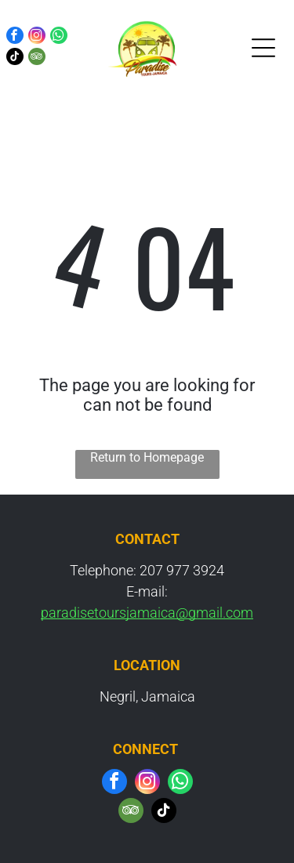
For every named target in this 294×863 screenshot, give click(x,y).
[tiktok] (15, 58)
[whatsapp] (58, 37)
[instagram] (36, 37)
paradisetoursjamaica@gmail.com (147, 612)
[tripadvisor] (36, 58)
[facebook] (15, 37)
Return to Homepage (147, 457)
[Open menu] (263, 48)
